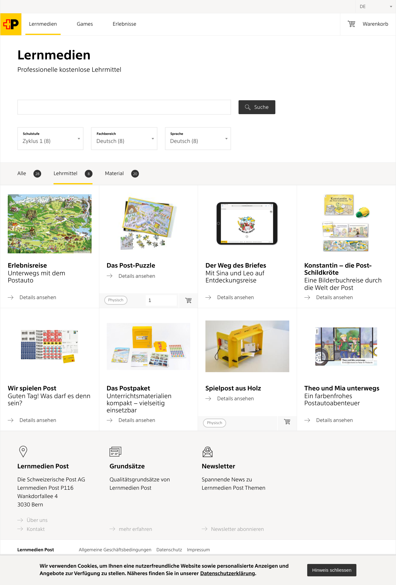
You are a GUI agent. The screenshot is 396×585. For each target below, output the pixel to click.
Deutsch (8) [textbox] (110, 141)
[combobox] (375, 6)
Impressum (198, 550)
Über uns (32, 520)
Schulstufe (31, 133)
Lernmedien (43, 24)
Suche (257, 107)
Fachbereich (106, 133)
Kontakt (31, 529)
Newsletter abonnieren (233, 529)
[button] (331, 570)
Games (85, 24)
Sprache (176, 133)
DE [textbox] (363, 6)
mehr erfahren (131, 529)
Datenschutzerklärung (227, 573)
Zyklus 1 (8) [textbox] (36, 141)
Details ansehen (32, 297)
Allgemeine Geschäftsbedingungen (115, 550)
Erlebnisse (124, 24)
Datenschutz (169, 550)
